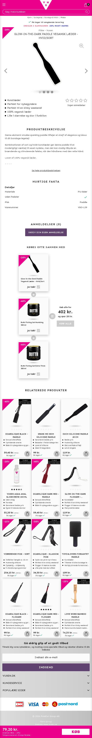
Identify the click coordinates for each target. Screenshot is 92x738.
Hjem (29, 18)
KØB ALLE (65, 323)
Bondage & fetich (51, 18)
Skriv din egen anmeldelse (46, 232)
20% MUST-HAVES (59, 26)
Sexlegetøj (38, 18)
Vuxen (49, 30)
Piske (63, 18)
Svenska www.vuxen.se (46, 724)
